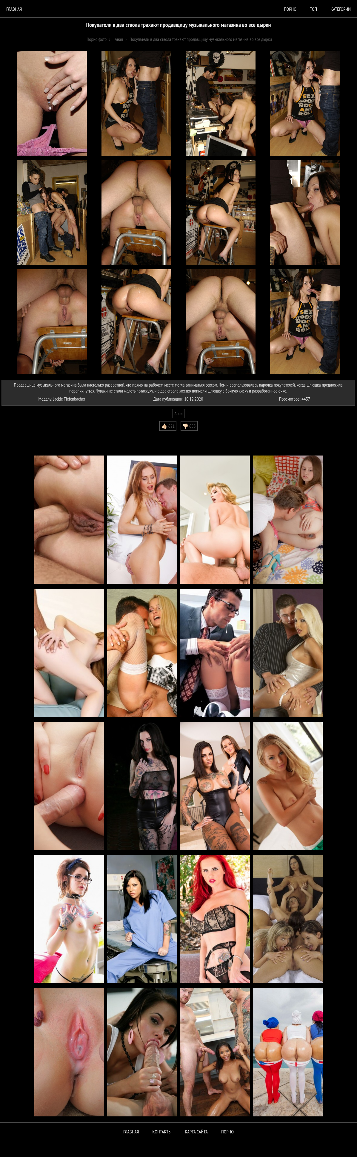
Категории (341, 9)
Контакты (162, 1132)
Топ (313, 9)
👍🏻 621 (168, 426)
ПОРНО (227, 1132)
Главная (14, 9)
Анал (178, 413)
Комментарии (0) (19, 435)
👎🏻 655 (189, 426)
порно (290, 9)
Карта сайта (196, 1132)
